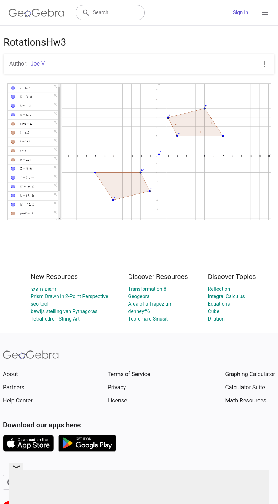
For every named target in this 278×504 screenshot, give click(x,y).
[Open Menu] (265, 13)
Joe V (38, 63)
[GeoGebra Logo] (36, 13)
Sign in (240, 12)
